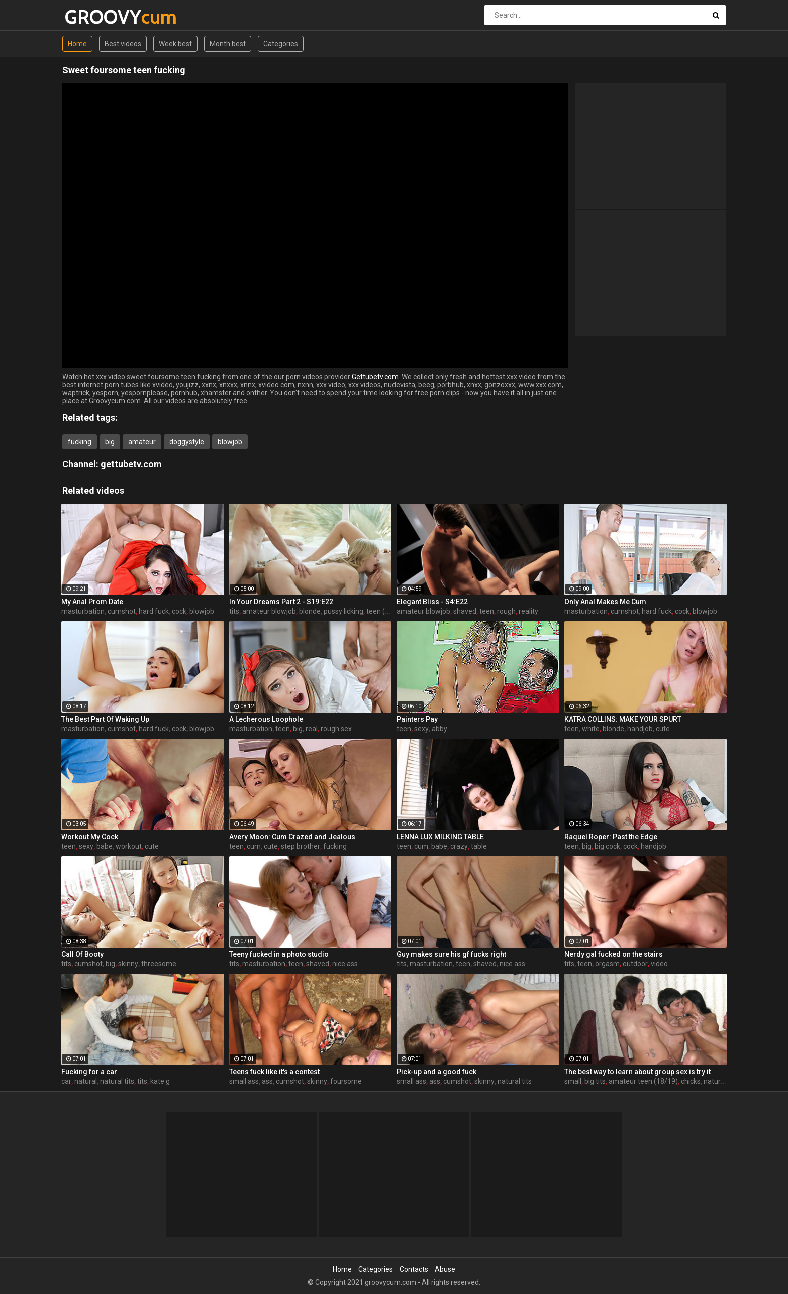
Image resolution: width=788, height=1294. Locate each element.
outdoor (635, 964)
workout (129, 846)
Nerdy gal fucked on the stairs (613, 954)
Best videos (123, 44)
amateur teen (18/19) (643, 1081)
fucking (79, 442)
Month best (228, 44)
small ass (244, 1081)
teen (486, 611)
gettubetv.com (131, 464)
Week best (175, 44)
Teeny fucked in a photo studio (279, 954)
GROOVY (91, 17)
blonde (310, 611)
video (659, 964)
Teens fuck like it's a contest (274, 1072)
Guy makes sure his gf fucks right (451, 954)
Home (77, 44)
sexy (421, 729)
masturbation (83, 611)
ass (267, 1081)
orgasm (607, 964)
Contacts (414, 1269)
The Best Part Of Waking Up (105, 719)
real (312, 729)
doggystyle (186, 442)
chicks (691, 1081)
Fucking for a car (89, 1072)
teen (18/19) (386, 611)
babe (104, 846)
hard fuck (154, 611)
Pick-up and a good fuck (436, 1072)
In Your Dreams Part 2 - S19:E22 (281, 602)
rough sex (336, 729)
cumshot (122, 611)
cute (663, 729)
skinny (128, 964)
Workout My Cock (89, 837)
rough (506, 611)
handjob (640, 729)
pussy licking (343, 611)
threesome (158, 964)
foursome (346, 1081)
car (66, 1081)
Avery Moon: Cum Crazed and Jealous (292, 837)
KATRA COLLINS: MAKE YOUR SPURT (622, 719)
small (572, 1081)
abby (439, 729)
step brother (300, 846)
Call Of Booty (82, 954)
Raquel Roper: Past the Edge (610, 837)
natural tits (117, 1081)
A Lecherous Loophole (266, 719)
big (110, 442)
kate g (160, 1081)
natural (85, 1081)
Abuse (445, 1269)
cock (179, 611)
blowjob (230, 442)
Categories (280, 44)
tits (234, 611)
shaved (464, 611)
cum (254, 846)
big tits (595, 1081)
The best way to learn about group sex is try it (637, 1072)
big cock (607, 846)
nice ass (345, 964)
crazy (459, 846)
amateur (142, 442)
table (479, 846)
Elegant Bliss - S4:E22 (432, 602)
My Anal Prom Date (92, 602)
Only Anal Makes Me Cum (605, 602)
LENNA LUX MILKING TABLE (440, 837)
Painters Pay (417, 719)
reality (528, 611)
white (591, 729)
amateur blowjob (269, 611)
